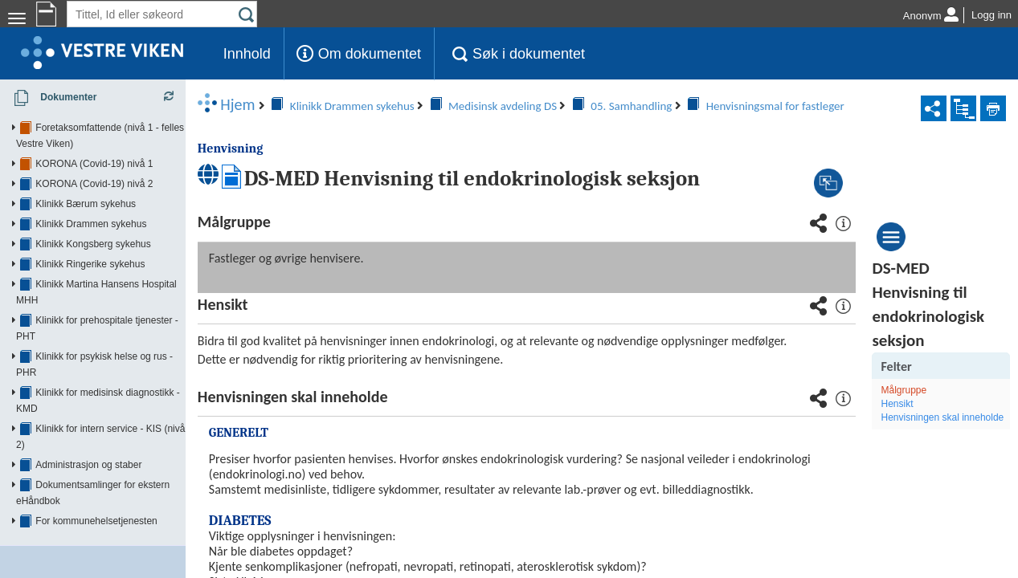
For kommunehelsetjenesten (96, 408)
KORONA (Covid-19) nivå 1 (94, 147)
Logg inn (991, 15)
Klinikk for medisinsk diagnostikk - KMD (119, 328)
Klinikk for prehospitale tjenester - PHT (117, 288)
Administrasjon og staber (88, 368)
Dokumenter (50, 98)
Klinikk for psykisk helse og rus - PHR (115, 308)
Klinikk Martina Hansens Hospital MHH (118, 268)
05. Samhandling (414, 106)
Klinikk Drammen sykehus (90, 208)
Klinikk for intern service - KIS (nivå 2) (115, 348)
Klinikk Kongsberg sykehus (92, 228)
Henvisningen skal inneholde (933, 424)
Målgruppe (917, 390)
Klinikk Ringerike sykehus (90, 248)
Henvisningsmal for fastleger (558, 106)
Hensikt (910, 403)
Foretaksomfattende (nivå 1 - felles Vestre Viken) (139, 127)
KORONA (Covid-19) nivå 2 (94, 167)
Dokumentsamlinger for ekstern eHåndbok (125, 388)
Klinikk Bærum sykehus (85, 187)
